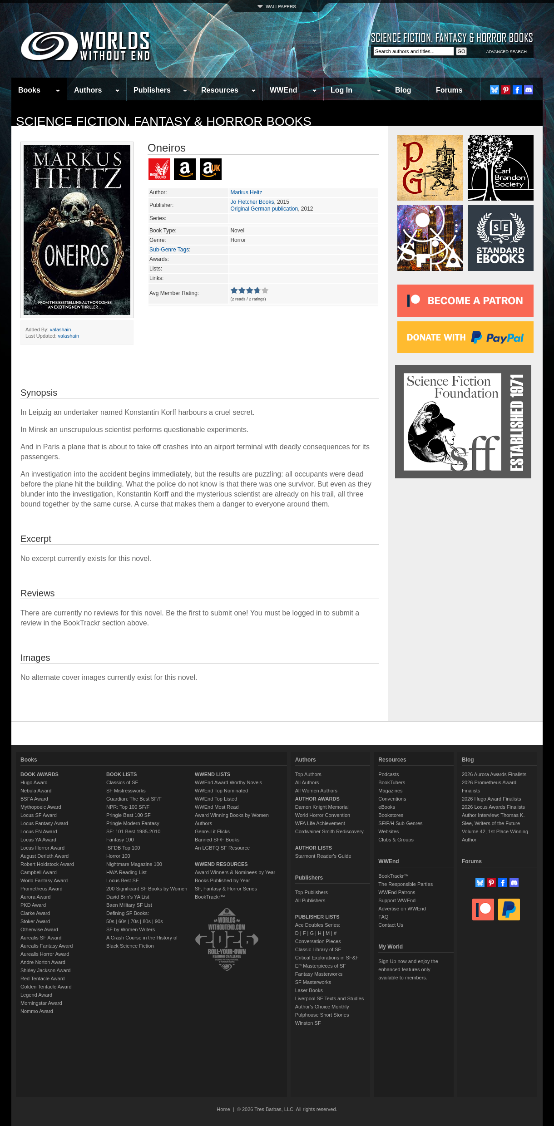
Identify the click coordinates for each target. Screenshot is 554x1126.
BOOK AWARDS (39, 774)
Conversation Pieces (318, 941)
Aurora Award (35, 897)
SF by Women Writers (130, 929)
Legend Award (36, 995)
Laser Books (309, 990)
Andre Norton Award (42, 962)
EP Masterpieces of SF (320, 966)
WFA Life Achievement (320, 823)
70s (134, 921)
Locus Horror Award (42, 848)
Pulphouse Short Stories (322, 1015)
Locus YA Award (38, 839)
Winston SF (308, 1023)
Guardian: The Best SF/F (134, 798)
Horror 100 (118, 856)
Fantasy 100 (120, 839)
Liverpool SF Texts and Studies (329, 998)
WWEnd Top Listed (216, 798)
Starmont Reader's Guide (323, 856)
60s (123, 921)
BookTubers (391, 782)
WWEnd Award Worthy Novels (228, 782)
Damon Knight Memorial (322, 807)
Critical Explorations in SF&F (327, 957)
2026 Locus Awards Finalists (493, 807)
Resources (219, 90)
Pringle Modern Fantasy (132, 823)
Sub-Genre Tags (169, 249)
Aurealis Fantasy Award (46, 946)
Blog (403, 90)
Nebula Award (35, 790)
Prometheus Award (41, 888)
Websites (388, 831)
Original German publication (264, 209)
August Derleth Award (44, 856)
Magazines (390, 790)
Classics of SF (122, 782)
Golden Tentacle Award (46, 986)
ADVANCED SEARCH (506, 51)
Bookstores (390, 815)
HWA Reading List (126, 872)
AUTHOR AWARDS (317, 798)
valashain (60, 329)
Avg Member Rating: (174, 293)
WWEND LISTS (212, 774)
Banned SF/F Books (217, 839)
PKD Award (33, 905)
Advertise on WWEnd (402, 908)
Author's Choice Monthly (322, 1006)
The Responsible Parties (405, 884)
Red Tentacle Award (42, 978)
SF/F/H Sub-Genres (400, 823)
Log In (341, 90)
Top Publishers (311, 892)
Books (29, 90)
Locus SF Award (38, 815)
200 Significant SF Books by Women (146, 888)
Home (223, 1109)
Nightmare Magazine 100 (134, 864)
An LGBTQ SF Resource (222, 848)
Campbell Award (38, 872)
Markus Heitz (246, 192)
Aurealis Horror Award (44, 954)
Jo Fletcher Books (252, 202)
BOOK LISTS (121, 774)
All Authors (307, 782)
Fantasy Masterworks (319, 974)
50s (110, 921)
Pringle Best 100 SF (128, 815)
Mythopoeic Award (40, 807)
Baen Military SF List (129, 905)
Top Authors (308, 774)
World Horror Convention (322, 815)
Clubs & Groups (396, 839)
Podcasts (388, 774)
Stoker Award (35, 921)
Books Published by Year (222, 880)
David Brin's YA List (127, 897)
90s (159, 921)
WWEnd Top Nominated (221, 790)
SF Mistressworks (126, 790)
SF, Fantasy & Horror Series (226, 888)
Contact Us (390, 925)
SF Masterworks (313, 982)
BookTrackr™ (210, 897)
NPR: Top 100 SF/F (127, 807)
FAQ (383, 916)
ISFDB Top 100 (123, 848)
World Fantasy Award (44, 880)
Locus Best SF (122, 880)
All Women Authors (316, 790)
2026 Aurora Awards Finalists (494, 774)
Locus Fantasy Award (44, 823)
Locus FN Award (38, 831)
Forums (449, 90)
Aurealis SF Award (40, 937)
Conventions (392, 798)
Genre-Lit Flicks (212, 831)
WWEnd (283, 90)
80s (147, 921)
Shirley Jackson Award (45, 970)
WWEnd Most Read (217, 807)
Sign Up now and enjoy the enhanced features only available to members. (408, 969)
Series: (157, 218)
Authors (88, 90)
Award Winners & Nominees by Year (235, 872)
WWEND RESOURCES (221, 864)
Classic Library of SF (318, 949)
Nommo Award (36, 1011)
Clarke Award (35, 913)
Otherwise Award (39, 929)
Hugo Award (34, 782)
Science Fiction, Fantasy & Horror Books (164, 121)
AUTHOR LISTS (313, 848)
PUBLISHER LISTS (317, 916)
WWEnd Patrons (396, 892)
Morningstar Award (41, 1003)
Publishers (152, 90)
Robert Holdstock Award (47, 864)
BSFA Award (34, 798)
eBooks (386, 807)
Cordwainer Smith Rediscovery (329, 831)
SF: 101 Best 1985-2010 (133, 831)
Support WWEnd (397, 900)
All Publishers (310, 900)
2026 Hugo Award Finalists (491, 798)
